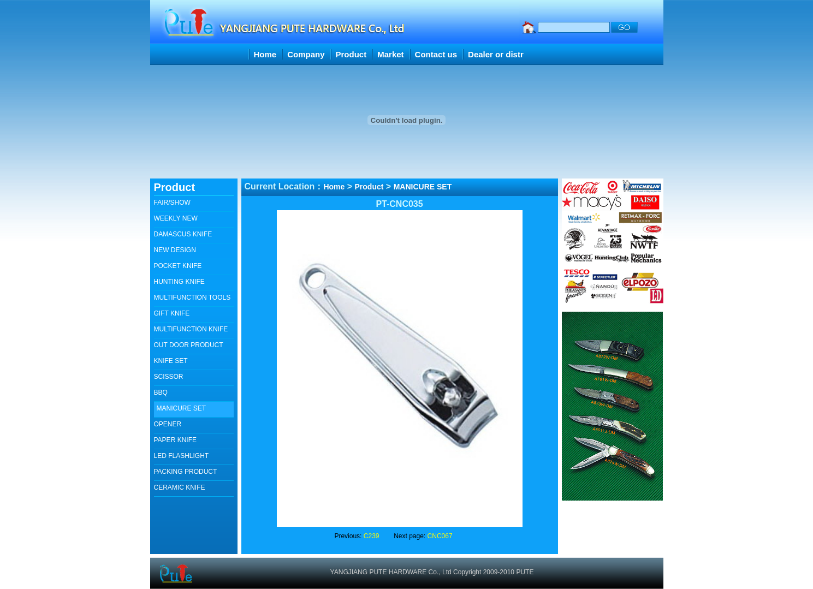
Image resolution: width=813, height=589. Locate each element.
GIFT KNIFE (172, 313)
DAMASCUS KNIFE (183, 234)
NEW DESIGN (175, 250)
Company (305, 54)
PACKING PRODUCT (185, 471)
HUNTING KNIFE (179, 281)
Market (390, 54)
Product (351, 54)
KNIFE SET (171, 361)
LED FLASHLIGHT (181, 456)
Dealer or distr (496, 54)
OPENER (168, 424)
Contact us (436, 54)
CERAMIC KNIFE (179, 487)
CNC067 (440, 536)
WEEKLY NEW (176, 218)
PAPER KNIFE (175, 440)
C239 (371, 536)
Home (265, 54)
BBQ (161, 392)
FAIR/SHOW (172, 202)
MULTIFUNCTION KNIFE (191, 329)
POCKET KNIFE (178, 266)
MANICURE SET (181, 408)
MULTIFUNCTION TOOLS (192, 297)
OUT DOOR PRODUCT (188, 345)
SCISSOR (168, 376)
